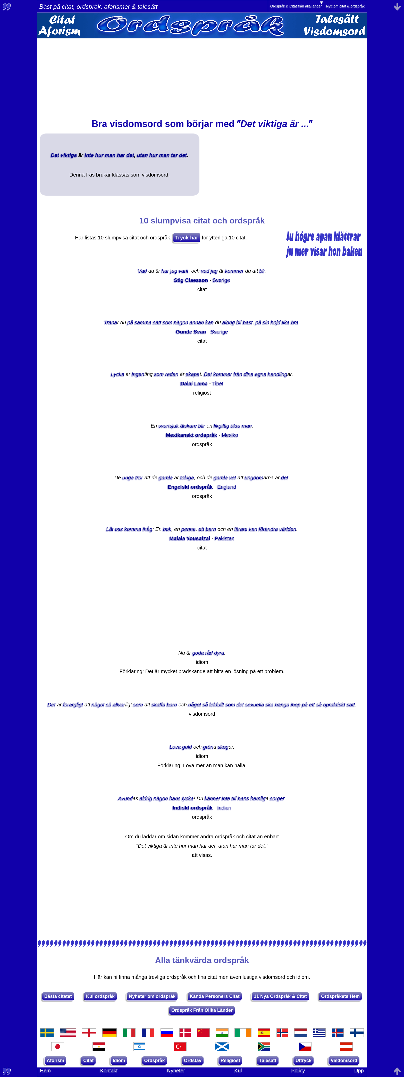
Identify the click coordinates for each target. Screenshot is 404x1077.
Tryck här (186, 237)
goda (198, 653)
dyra (219, 653)
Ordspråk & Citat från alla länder (296, 6)
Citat (88, 1060)
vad (205, 271)
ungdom (254, 477)
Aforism (55, 1060)
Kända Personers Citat (215, 996)
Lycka (117, 374)
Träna (110, 322)
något (98, 704)
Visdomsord (344, 1060)
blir (201, 426)
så (108, 704)
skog (223, 747)
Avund (125, 798)
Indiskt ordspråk (193, 808)
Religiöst (230, 1060)
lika (286, 322)
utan (142, 155)
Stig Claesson (191, 280)
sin (266, 322)
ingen (138, 374)
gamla (166, 477)
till (234, 798)
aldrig (228, 322)
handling (277, 374)
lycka (188, 798)
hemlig (258, 798)
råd (209, 653)
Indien (224, 808)
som (167, 322)
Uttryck (304, 1060)
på (130, 322)
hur (99, 155)
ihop (296, 704)
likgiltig (221, 426)
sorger (277, 798)
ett (201, 529)
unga (128, 477)
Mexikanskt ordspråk (191, 435)
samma (143, 322)
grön (208, 747)
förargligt (73, 704)
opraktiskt (334, 704)
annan (197, 322)
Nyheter (176, 1070)
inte (89, 155)
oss (119, 529)
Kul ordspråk (100, 996)
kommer (234, 271)
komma (132, 529)
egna (260, 374)
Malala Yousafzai (190, 538)
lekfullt (216, 704)
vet (232, 477)
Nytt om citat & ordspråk (345, 6)
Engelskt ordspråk (190, 487)
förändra (268, 529)
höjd (276, 322)
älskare (188, 426)
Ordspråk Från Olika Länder (202, 1010)
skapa (192, 374)
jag (173, 271)
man (110, 155)
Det (55, 155)
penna (188, 529)
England (226, 487)
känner (212, 798)
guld (187, 747)
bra (295, 322)
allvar (119, 704)
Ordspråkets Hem (340, 996)
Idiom (119, 1060)
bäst (248, 322)
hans (174, 798)
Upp (359, 1070)
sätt (157, 322)
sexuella (254, 704)
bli (262, 271)
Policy (298, 1070)
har (121, 155)
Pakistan (225, 538)
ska (270, 704)
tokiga (187, 477)
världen (287, 529)
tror (139, 477)
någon (181, 322)
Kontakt (109, 1070)
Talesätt (267, 1060)
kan (209, 322)
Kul (238, 1070)
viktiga (69, 155)
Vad (142, 271)
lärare (241, 529)
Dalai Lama (194, 383)
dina (249, 374)
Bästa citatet (58, 996)
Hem (45, 1070)
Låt (110, 529)
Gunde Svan (191, 332)
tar (174, 155)
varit (184, 271)
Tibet (218, 383)
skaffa (158, 704)
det (130, 155)
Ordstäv (192, 1060)
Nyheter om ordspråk (152, 996)
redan (171, 374)
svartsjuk (168, 426)
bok (167, 529)
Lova (175, 747)
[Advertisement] (202, 74)
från (237, 374)
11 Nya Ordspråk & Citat (280, 996)
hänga (282, 704)
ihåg (148, 529)
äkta (235, 426)
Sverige (221, 280)
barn (211, 529)
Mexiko (230, 435)
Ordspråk (154, 1060)
